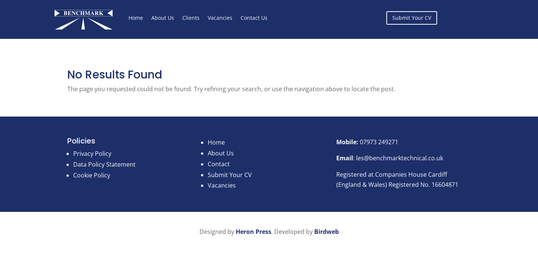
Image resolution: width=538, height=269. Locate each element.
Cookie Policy (91, 175)
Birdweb (326, 232)
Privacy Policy (92, 153)
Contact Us (254, 17)
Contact (219, 164)
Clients (191, 17)
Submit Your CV (411, 17)
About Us (162, 17)
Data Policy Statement (104, 164)
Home (136, 17)
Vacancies (220, 17)
